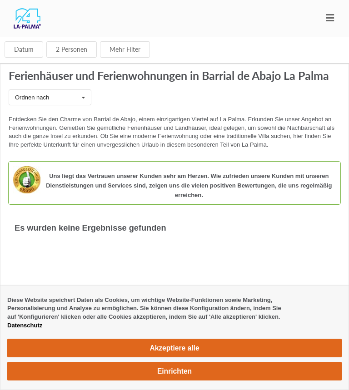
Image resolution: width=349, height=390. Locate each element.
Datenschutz (24, 325)
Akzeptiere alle (174, 348)
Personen (71, 49)
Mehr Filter (125, 49)
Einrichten (174, 371)
